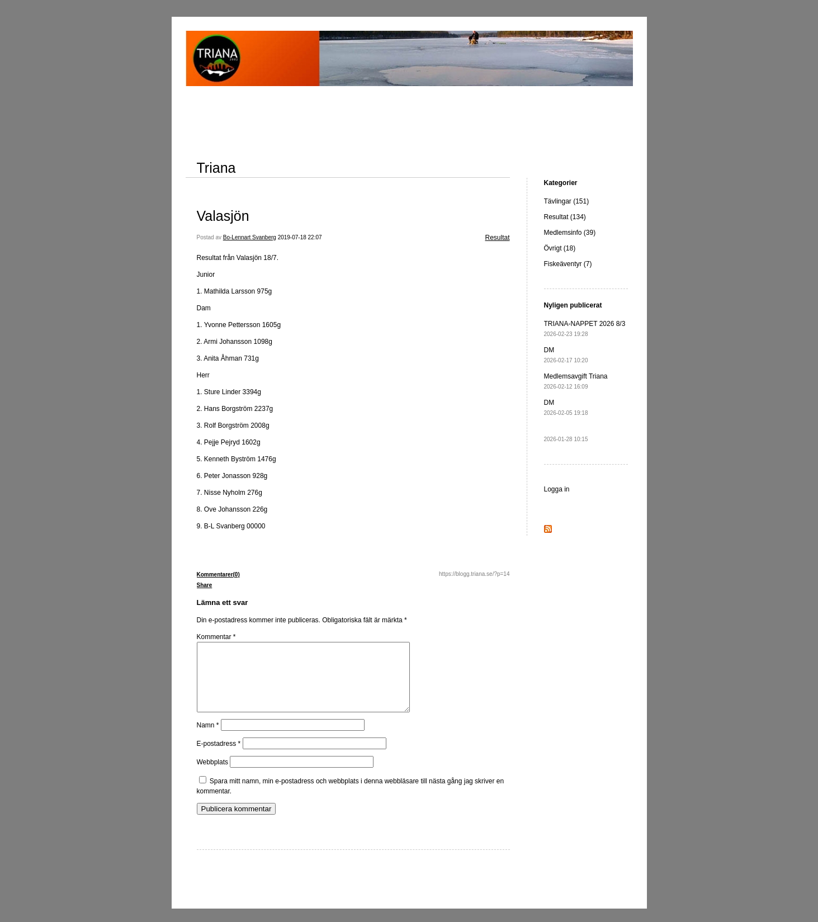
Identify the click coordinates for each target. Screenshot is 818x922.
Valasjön (223, 216)
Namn (208, 739)
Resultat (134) (565, 217)
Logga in (557, 489)
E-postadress (219, 757)
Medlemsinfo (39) (570, 233)
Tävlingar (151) (566, 201)
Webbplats (212, 775)
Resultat (497, 238)
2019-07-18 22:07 (300, 237)
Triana (216, 168)
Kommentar (216, 637)
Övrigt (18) (560, 248)
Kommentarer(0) (218, 574)
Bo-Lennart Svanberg (249, 237)
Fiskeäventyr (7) (568, 264)
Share (204, 585)
